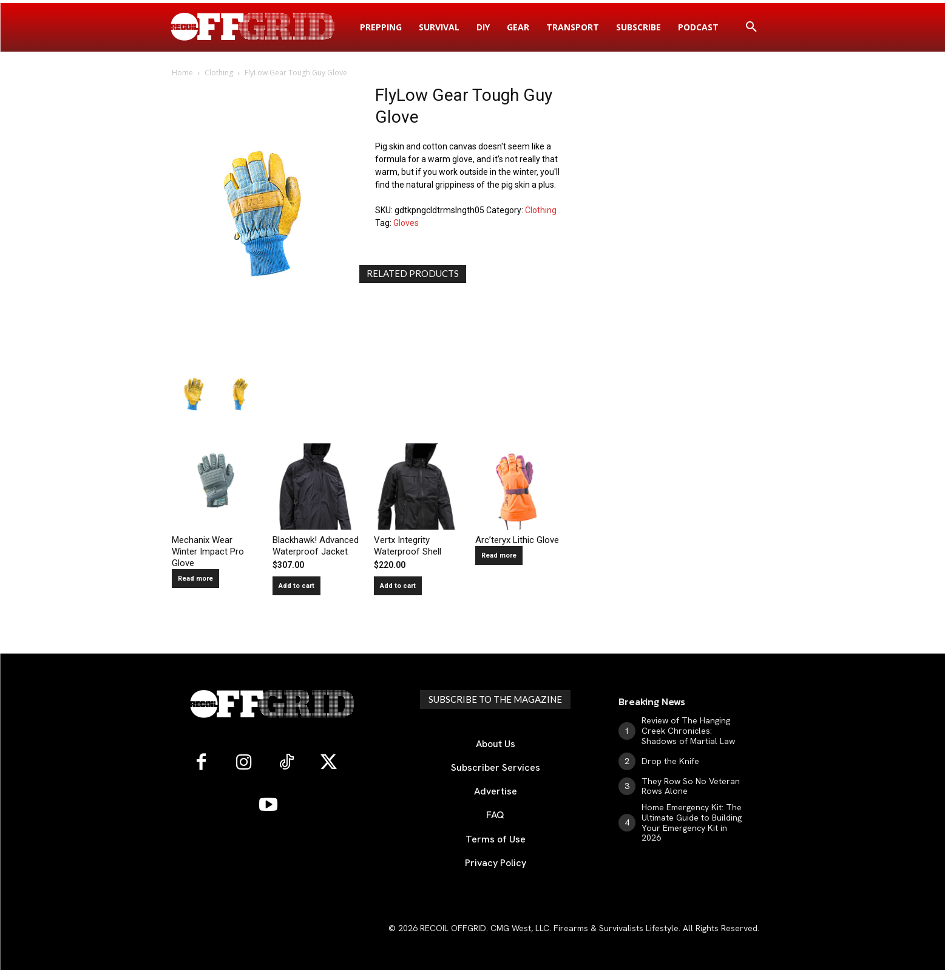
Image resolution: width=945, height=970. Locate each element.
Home (182, 72)
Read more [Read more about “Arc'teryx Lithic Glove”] (499, 555)
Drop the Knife (670, 761)
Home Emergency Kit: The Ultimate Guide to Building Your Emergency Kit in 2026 (692, 822)
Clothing (219, 72)
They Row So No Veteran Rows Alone (691, 786)
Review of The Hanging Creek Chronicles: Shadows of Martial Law (688, 730)
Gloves (406, 223)
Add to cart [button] (296, 586)
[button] (751, 27)
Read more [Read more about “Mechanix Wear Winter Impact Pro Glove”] (195, 578)
